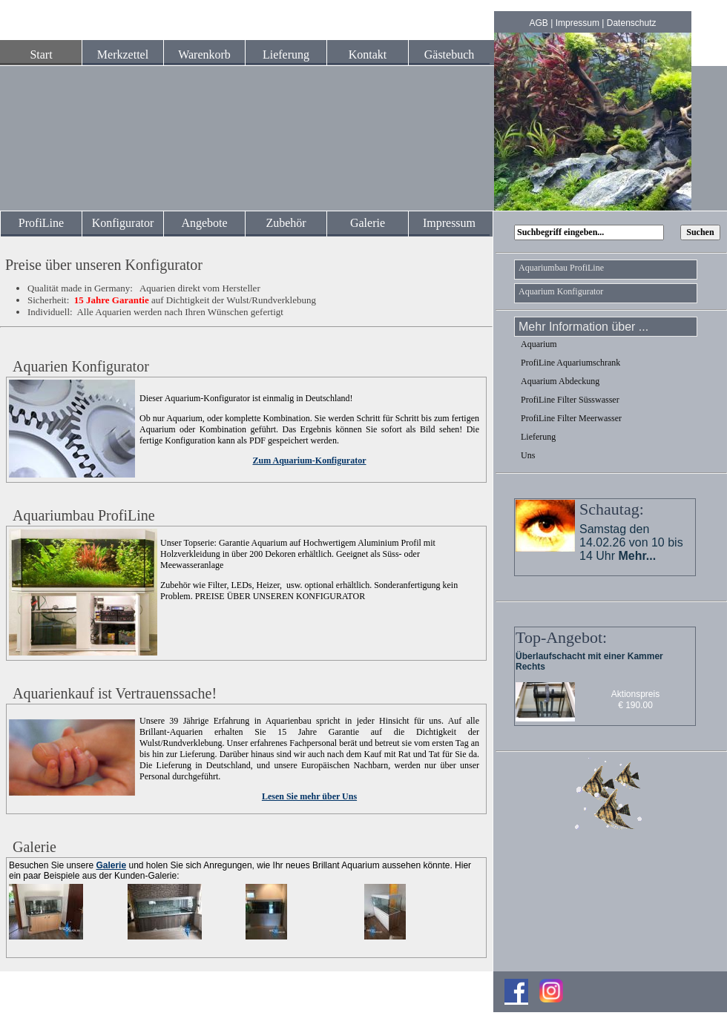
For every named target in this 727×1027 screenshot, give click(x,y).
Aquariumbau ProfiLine (561, 267)
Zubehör (286, 223)
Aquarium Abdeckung (560, 381)
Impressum (577, 23)
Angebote (204, 223)
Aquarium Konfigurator (561, 291)
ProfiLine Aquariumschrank (570, 362)
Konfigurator (123, 223)
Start (41, 54)
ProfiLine (41, 223)
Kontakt (368, 54)
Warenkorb (204, 54)
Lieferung (286, 54)
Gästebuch (449, 54)
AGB (539, 23)
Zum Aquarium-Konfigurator (309, 460)
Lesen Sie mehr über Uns (309, 796)
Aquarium (539, 344)
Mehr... (637, 555)
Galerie (367, 223)
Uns (528, 455)
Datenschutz (632, 23)
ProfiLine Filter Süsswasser (570, 399)
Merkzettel (122, 54)
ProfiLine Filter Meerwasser (571, 418)
